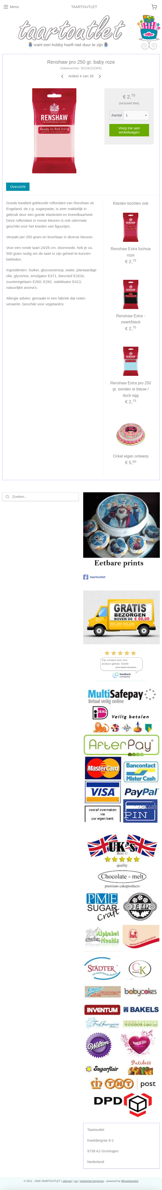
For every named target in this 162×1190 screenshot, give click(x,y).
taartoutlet (94, 577)
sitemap (67, 1181)
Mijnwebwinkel (129, 1181)
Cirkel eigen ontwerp (131, 456)
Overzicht (17, 187)
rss (76, 1181)
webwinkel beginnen (92, 1181)
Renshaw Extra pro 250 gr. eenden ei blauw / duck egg (130, 389)
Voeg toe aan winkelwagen (129, 130)
